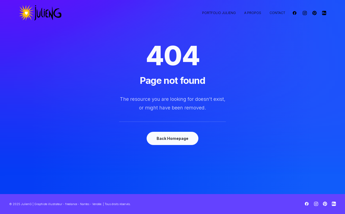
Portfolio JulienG (219, 13)
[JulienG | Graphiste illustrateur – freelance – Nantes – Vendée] (40, 13)
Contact (277, 13)
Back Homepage (172, 138)
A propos (252, 13)
